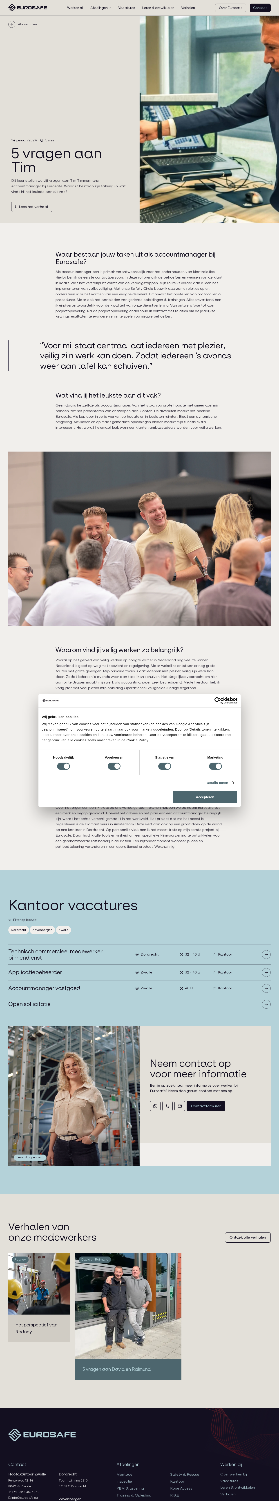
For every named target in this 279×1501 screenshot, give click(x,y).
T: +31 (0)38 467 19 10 (24, 1492)
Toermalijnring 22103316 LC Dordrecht (73, 1483)
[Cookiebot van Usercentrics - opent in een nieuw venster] (217, 700)
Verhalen (228, 1494)
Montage (124, 1474)
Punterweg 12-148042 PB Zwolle (20, 1483)
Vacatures (229, 1481)
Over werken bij (233, 1474)
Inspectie (124, 1481)
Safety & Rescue (184, 1474)
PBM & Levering (130, 1488)
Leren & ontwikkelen (237, 1487)
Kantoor (177, 1481)
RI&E (174, 1495)
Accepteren (205, 797)
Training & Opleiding (133, 1495)
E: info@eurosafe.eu (23, 1498)
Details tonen (217, 783)
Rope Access (181, 1488)
